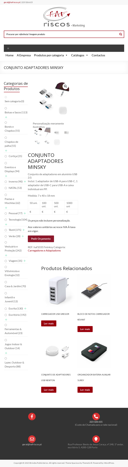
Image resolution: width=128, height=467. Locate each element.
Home (10, 55)
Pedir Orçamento (41, 238)
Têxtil (15, 229)
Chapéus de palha (11, 143)
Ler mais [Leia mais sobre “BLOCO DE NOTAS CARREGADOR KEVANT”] (85, 329)
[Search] (120, 34)
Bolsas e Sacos (16, 112)
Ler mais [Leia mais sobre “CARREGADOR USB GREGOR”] (49, 323)
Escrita (16, 308)
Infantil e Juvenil (11, 299)
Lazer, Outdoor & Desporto (14, 364)
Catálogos (79, 55)
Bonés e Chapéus (12, 128)
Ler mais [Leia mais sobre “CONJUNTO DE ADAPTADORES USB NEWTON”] (49, 389)
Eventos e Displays (12, 169)
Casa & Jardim (15, 286)
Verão (14, 236)
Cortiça (15, 156)
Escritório (17, 314)
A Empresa (24, 55)
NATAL (15, 187)
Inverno (16, 181)
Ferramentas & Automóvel (13, 331)
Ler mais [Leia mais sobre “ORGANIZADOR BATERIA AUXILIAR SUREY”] (85, 389)
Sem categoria (14, 101)
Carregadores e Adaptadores (44, 250)
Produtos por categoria (51, 55)
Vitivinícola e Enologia (12, 273)
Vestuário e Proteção (13, 248)
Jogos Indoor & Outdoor (13, 346)
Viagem (15, 260)
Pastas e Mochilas (12, 200)
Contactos (98, 55)
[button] (66, 55)
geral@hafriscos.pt (12, 2)
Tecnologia (18, 219)
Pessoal (15, 213)
